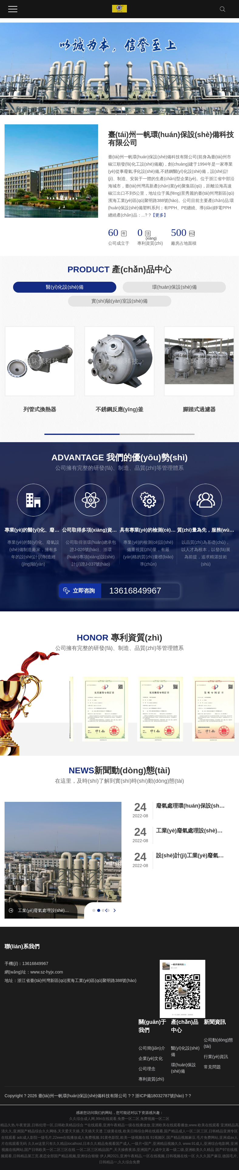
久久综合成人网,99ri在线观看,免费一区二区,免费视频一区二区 (119, 1119)
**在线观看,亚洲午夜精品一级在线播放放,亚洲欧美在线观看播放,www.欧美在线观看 (152, 1125)
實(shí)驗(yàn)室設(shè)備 (119, 301)
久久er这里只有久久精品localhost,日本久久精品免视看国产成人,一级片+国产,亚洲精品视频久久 (105, 1143)
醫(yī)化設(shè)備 (65, 287)
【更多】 (159, 215)
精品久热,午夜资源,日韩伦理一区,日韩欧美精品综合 (42, 1125)
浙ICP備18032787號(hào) (159, 1095)
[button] (116, 108)
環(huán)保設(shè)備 (174, 287)
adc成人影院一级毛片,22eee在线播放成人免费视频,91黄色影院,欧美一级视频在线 (83, 1137)
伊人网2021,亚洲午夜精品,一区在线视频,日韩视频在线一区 (147, 1156)
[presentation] (106, 910)
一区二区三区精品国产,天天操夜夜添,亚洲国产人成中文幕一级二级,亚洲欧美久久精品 (145, 1150)
